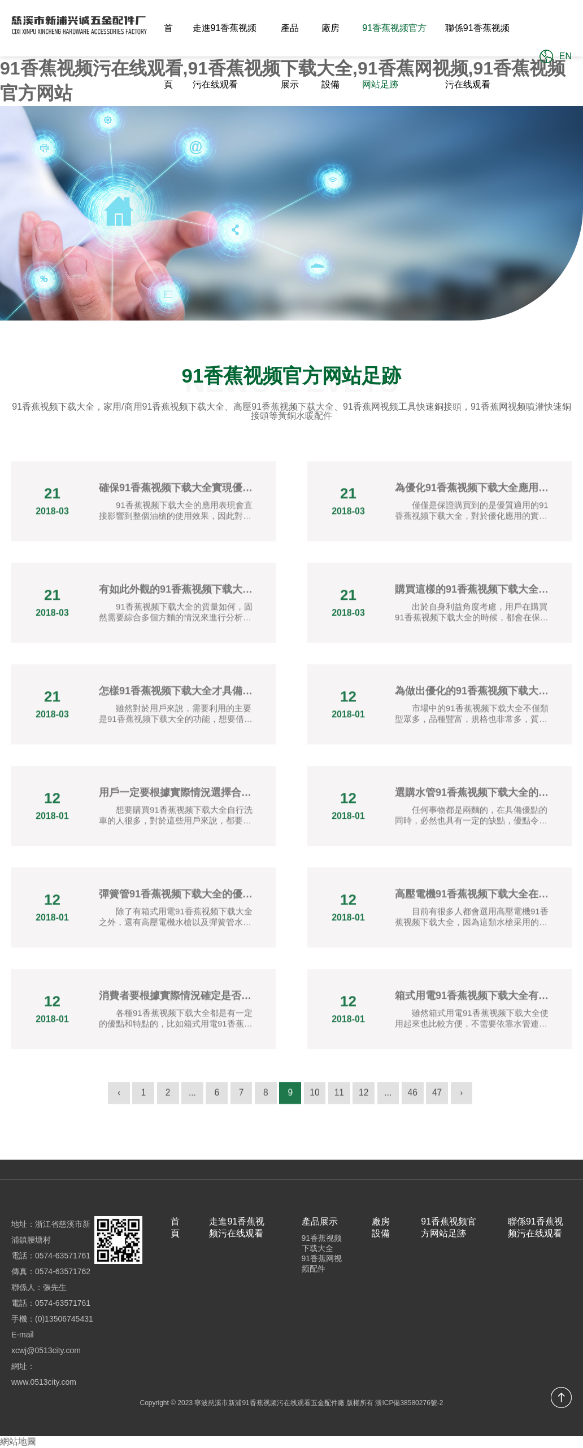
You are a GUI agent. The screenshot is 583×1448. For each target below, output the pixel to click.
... (188, 1098)
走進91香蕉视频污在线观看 (225, 56)
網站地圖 (18, 1441)
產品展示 (290, 56)
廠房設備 (330, 56)
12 (367, 1098)
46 (417, 1098)
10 (316, 1098)
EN (565, 56)
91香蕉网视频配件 (322, 1263)
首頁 (168, 56)
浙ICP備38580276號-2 (409, 1403)
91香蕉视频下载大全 (322, 1243)
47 (443, 1098)
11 (341, 1098)
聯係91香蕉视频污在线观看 (477, 56)
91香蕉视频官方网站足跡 (394, 56)
